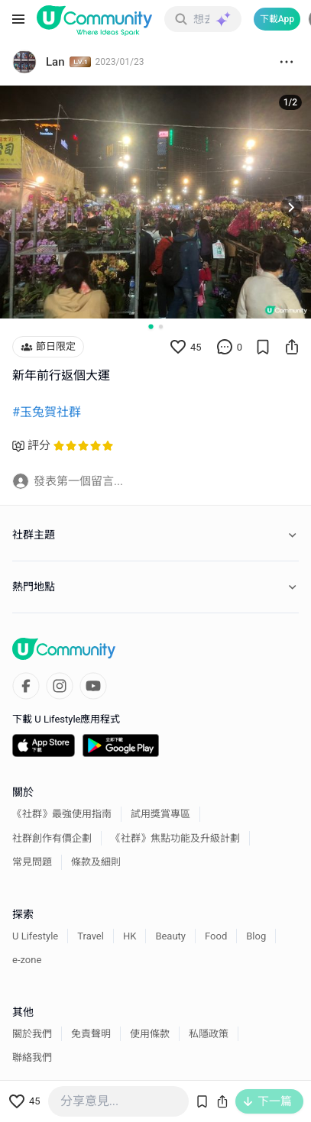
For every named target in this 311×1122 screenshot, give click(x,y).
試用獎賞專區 (160, 814)
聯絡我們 (32, 1057)
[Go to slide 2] (161, 326)
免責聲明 (91, 1034)
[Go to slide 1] (150, 327)
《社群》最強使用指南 (62, 814)
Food (216, 936)
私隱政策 (208, 1034)
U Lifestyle (35, 936)
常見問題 (32, 862)
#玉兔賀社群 (46, 412)
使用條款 (150, 1034)
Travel (90, 936)
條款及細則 (96, 862)
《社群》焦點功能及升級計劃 (175, 838)
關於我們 (32, 1034)
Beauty (170, 936)
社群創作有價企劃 (52, 838)
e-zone (26, 959)
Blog (256, 936)
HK (129, 936)
